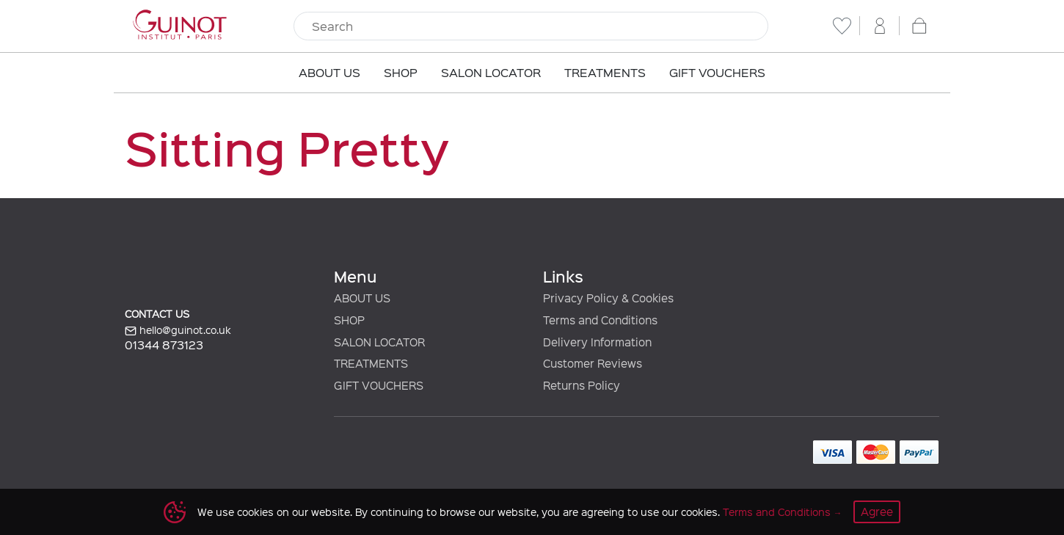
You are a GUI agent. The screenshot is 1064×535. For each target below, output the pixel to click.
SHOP (349, 320)
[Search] (531, 26)
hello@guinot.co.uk (178, 330)
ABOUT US (362, 298)
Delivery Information (597, 342)
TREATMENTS (371, 363)
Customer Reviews (592, 363)
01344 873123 (164, 344)
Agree (877, 511)
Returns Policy (581, 385)
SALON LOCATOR (379, 342)
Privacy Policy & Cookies (608, 298)
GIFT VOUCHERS (378, 385)
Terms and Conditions (777, 512)
